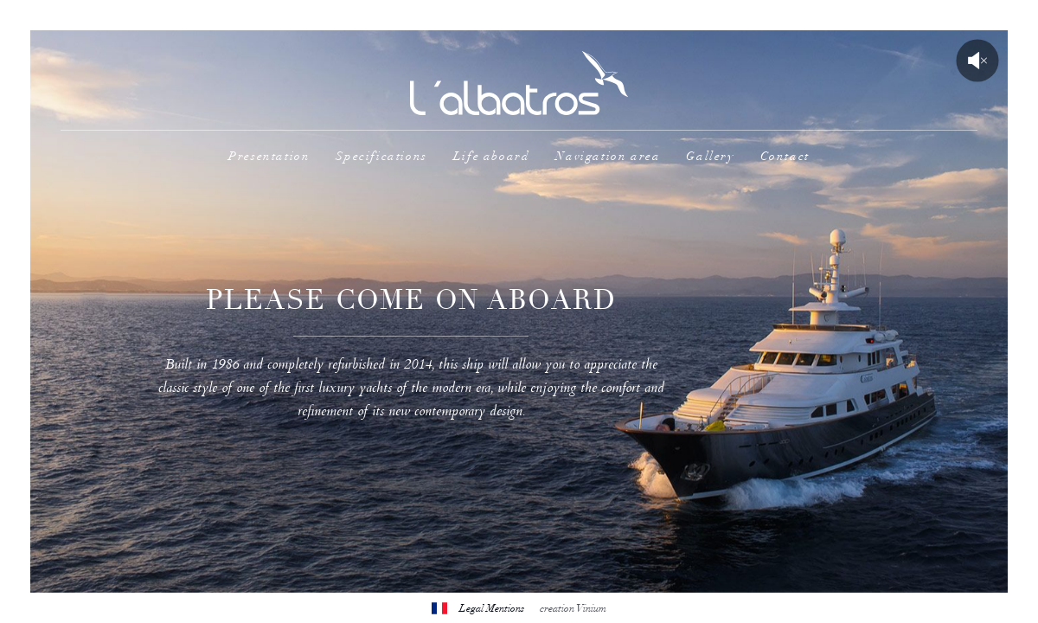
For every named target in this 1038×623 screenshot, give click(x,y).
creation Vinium (573, 608)
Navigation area (607, 156)
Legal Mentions (491, 608)
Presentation (269, 156)
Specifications (381, 156)
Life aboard (491, 156)
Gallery (710, 156)
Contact (785, 156)
